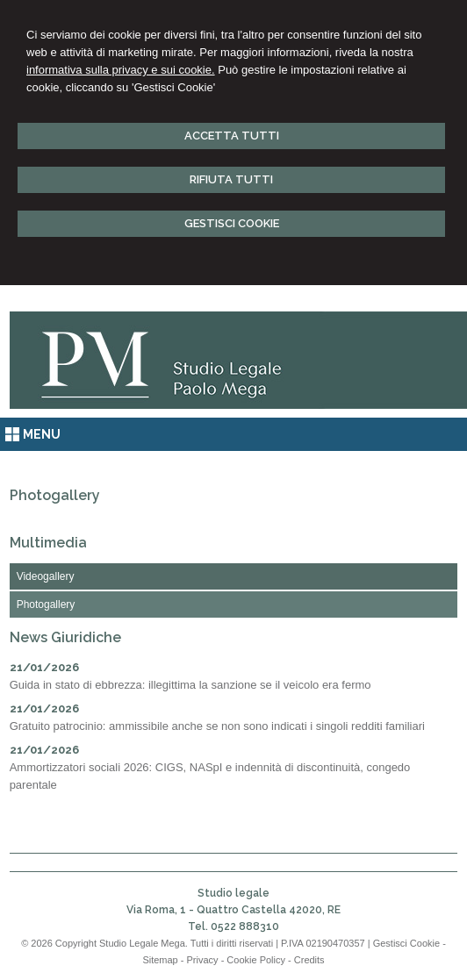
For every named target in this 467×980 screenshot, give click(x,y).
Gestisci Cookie (406, 943)
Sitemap (159, 960)
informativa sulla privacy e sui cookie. (120, 69)
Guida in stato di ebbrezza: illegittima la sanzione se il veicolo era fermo (190, 684)
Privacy (203, 960)
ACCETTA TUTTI (231, 135)
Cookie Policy (255, 960)
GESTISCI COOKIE (231, 223)
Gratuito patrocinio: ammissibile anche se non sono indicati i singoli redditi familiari (217, 726)
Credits (309, 960)
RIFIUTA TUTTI (231, 179)
